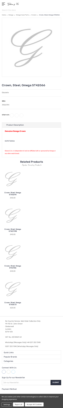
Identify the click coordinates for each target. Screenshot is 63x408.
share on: (5, 115)
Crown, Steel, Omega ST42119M (12, 230)
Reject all (18, 404)
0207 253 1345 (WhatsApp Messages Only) (21, 346)
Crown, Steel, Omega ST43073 (12, 304)
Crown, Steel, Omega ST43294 (12, 194)
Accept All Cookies (34, 404)
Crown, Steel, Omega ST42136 (12, 267)
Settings (6, 404)
